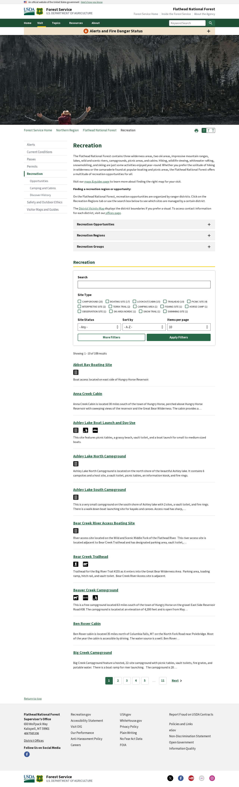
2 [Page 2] (118, 680)
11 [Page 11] (162, 680)
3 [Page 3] (127, 680)
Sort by (127, 320)
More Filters (111, 337)
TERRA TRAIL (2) (121, 306)
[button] (196, 130)
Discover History (40, 195)
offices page (113, 213)
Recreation (35, 174)
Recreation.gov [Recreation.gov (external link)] (81, 714)
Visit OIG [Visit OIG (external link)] (76, 727)
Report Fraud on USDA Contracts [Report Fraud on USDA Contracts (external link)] (191, 714)
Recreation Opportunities (95, 224)
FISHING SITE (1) (173, 306)
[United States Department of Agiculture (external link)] (30, 11)
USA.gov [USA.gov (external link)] (125, 714)
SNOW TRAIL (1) (151, 311)
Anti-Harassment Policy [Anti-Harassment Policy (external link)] (86, 739)
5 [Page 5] (145, 680)
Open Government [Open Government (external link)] (181, 742)
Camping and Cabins (43, 188)
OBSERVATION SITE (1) (94, 311)
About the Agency (204, 14)
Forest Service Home (146, 14)
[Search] (210, 23)
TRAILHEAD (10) (176, 301)
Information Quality (182, 748)
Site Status (86, 320)
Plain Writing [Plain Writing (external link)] (128, 733)
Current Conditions (39, 152)
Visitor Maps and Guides (43, 209)
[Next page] (177, 680)
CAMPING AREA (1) (147, 306)
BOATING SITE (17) (120, 301)
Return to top (33, 698)
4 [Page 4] (136, 680)
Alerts (31, 145)
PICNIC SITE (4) (199, 301)
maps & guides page (96, 181)
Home (27, 23)
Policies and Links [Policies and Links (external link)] (181, 724)
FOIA (123, 745)
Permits (32, 166)
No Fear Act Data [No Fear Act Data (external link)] (131, 739)
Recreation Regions (91, 235)
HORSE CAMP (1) (198, 306)
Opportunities (39, 181)
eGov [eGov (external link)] (172, 730)
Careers (76, 745)
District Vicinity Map (91, 208)
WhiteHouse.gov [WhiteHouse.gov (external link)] (131, 721)
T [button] (204, 130)
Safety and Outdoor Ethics (44, 202)
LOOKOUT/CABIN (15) (148, 301)
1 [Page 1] (109, 680)
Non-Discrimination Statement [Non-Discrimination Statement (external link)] (190, 736)
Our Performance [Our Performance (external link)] (82, 733)
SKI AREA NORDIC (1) (125, 311)
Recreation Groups (90, 246)
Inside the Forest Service (176, 14)
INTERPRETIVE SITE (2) (94, 306)
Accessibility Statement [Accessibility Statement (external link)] (87, 721)
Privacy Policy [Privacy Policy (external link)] (129, 727)
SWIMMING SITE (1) (178, 311)
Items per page (178, 320)
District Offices (34, 741)
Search (83, 277)
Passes (31, 159)
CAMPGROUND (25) (92, 301)
